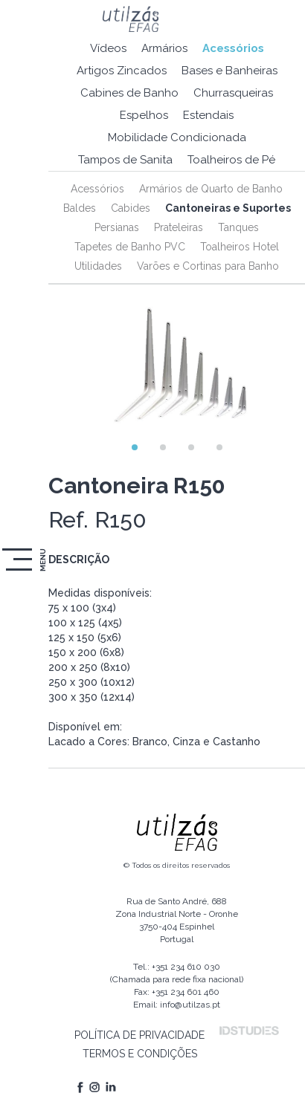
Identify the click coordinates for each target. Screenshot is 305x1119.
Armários (164, 48)
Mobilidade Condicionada (177, 137)
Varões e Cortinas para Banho (208, 266)
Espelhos (144, 115)
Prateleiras (178, 227)
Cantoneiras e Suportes (228, 208)
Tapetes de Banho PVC (129, 247)
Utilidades (98, 266)
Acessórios (233, 48)
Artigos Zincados (122, 70)
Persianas (116, 227)
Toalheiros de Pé (231, 159)
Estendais (208, 115)
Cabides (130, 208)
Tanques (238, 227)
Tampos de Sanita (125, 159)
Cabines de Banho (129, 93)
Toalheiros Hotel (239, 247)
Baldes (79, 208)
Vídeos (108, 48)
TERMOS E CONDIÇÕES (140, 1054)
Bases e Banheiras (229, 70)
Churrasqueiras (233, 93)
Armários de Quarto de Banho (211, 189)
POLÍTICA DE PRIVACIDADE (139, 1035)
